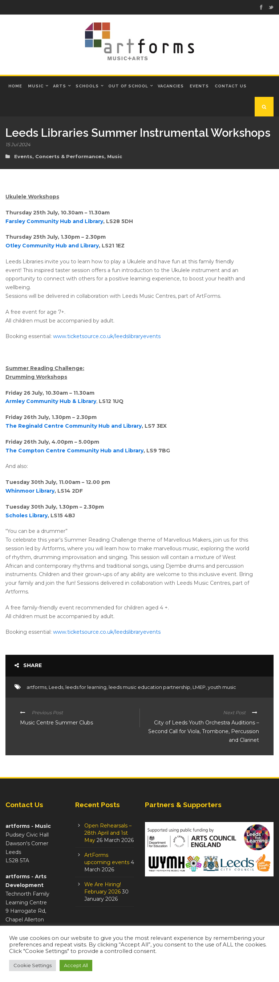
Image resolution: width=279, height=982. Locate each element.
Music (36, 86)
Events (199, 86)
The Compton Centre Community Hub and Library (74, 450)
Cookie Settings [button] (32, 965)
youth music (222, 687)
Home (15, 86)
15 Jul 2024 (18, 144)
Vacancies (171, 86)
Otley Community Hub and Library (52, 245)
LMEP (199, 687)
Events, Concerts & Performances (59, 156)
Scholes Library (26, 515)
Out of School (128, 86)
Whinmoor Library (29, 491)
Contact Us (231, 86)
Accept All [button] (76, 965)
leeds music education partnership (149, 687)
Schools (87, 86)
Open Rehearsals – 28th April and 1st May (108, 832)
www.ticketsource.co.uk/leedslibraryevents (107, 336)
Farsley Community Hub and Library (54, 221)
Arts (59, 86)
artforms (36, 687)
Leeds (56, 687)
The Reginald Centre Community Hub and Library (73, 426)
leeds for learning (85, 687)
